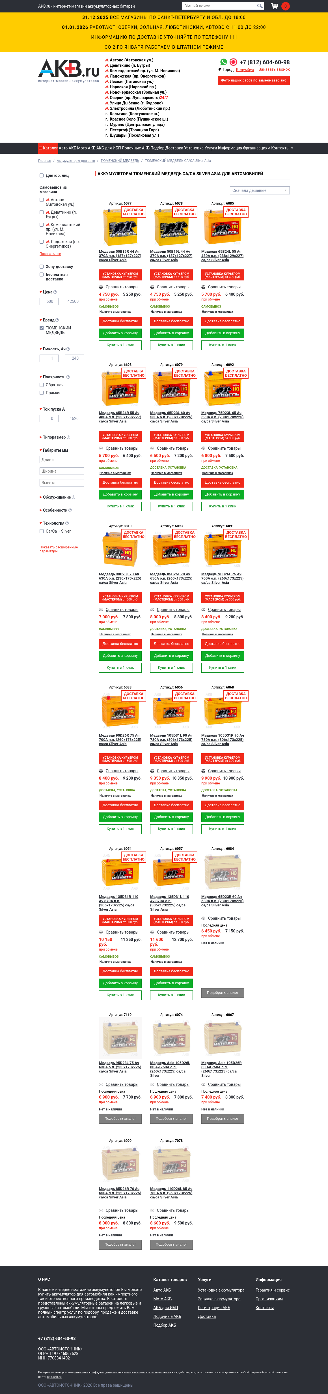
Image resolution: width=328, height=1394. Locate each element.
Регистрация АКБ (214, 1307)
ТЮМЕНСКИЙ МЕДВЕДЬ (120, 161)
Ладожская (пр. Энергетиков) (135, 76)
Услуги (210, 148)
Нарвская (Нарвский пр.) (130, 87)
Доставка (174, 148)
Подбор (157, 148)
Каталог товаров (170, 1279)
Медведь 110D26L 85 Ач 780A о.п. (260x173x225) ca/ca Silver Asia (171, 1193)
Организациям (256, 148)
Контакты (280, 148)
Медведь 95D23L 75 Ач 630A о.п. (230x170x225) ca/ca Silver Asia (120, 1067)
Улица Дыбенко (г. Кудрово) (134, 103)
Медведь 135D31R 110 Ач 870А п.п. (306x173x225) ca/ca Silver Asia (118, 903)
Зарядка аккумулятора (219, 1299)
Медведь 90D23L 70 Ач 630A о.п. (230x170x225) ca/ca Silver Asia (120, 578)
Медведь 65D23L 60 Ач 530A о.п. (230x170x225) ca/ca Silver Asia (171, 417)
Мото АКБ (86, 148)
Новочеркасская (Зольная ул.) (136, 92)
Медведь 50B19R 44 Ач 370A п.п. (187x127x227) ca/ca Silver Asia (120, 255)
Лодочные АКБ (136, 148)
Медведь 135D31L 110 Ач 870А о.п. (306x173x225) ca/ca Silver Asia (169, 903)
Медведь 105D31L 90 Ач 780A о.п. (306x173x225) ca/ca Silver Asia (171, 739)
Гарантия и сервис (273, 1290)
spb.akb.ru (54, 1377)
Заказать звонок (274, 69)
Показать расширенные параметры (59, 549)
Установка (194, 148)
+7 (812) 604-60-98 (265, 62)
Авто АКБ (67, 148)
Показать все (50, 254)
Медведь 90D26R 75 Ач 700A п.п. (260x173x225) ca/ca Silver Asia (120, 739)
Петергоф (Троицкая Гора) (132, 130)
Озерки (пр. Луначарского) (136, 97)
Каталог (48, 148)
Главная (44, 161)
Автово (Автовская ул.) (129, 60)
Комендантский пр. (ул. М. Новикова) (142, 70)
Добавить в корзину (120, 333)
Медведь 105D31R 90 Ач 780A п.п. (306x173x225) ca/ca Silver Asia (222, 739)
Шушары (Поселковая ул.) (132, 135)
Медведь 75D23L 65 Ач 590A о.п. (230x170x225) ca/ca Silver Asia (222, 417)
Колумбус (245, 69)
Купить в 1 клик (120, 345)
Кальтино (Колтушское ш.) (132, 113)
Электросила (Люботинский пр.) (137, 108)
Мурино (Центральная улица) (135, 124)
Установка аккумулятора (221, 1290)
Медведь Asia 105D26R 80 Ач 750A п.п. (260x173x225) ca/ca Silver (221, 1069)
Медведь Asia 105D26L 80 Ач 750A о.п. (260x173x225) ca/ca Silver (170, 1069)
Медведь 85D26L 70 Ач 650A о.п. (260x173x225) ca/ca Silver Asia (171, 578)
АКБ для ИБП (108, 148)
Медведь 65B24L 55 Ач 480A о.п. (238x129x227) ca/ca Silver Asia (222, 255)
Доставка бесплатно (120, 321)
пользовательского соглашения (147, 1372)
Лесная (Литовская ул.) (129, 81)
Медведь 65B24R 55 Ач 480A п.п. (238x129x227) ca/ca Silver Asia (120, 417)
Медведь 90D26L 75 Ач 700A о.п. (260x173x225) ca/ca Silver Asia (222, 578)
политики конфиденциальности (97, 1372)
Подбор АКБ (165, 1325)
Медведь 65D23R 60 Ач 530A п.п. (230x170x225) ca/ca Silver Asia (222, 901)
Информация (230, 148)
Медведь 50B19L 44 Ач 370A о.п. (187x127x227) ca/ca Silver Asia (171, 255)
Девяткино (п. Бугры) (127, 65)
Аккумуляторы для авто (76, 161)
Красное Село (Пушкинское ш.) (136, 119)
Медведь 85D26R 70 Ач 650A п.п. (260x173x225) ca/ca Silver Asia (120, 1193)
